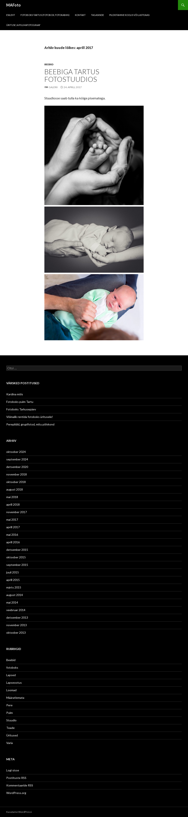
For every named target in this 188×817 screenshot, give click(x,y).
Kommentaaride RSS (19, 785)
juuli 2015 (12, 572)
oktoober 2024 (16, 451)
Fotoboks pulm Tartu (19, 401)
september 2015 (17, 565)
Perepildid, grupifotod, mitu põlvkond (30, 424)
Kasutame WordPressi (19, 811)
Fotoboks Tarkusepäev (21, 409)
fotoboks (12, 667)
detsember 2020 (17, 467)
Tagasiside (97, 15)
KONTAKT (80, 15)
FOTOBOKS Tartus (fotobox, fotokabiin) (45, 15)
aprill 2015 (13, 580)
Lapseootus (14, 682)
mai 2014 (12, 602)
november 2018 (16, 474)
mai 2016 (12, 534)
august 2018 (14, 489)
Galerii (53, 87)
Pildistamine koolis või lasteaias (129, 15)
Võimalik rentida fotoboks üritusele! (29, 417)
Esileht (10, 15)
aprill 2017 (13, 527)
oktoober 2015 (16, 557)
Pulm (9, 712)
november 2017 (16, 512)
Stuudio (11, 720)
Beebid (48, 64)
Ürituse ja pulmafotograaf (23, 25)
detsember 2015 (17, 549)
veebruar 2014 (15, 610)
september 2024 (17, 459)
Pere (9, 705)
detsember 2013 (17, 617)
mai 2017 (12, 519)
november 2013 (16, 625)
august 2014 (14, 595)
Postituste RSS (16, 778)
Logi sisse (12, 770)
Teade (10, 728)
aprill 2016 (13, 542)
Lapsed (11, 675)
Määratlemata (15, 697)
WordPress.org (16, 793)
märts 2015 (13, 587)
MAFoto (13, 5)
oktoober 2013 (16, 632)
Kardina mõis (14, 394)
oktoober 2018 (16, 482)
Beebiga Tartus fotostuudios (71, 75)
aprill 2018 (13, 504)
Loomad (11, 690)
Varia (9, 743)
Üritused (12, 735)
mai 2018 (12, 497)
